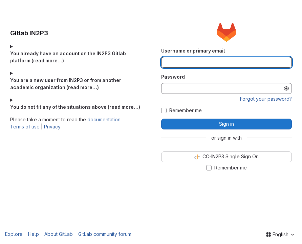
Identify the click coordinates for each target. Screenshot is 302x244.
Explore (14, 234)
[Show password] (286, 88)
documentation (104, 119)
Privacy (52, 126)
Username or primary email (193, 51)
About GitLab (58, 234)
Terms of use (25, 126)
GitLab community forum (104, 234)
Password (173, 77)
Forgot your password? (266, 99)
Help (33, 234)
